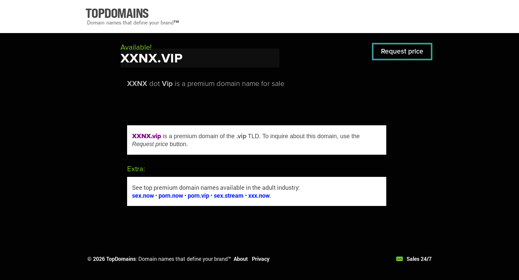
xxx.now (259, 195)
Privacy (260, 258)
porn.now (171, 195)
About (241, 258)
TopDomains (121, 258)
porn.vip (198, 195)
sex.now (143, 195)
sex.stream (229, 195)
